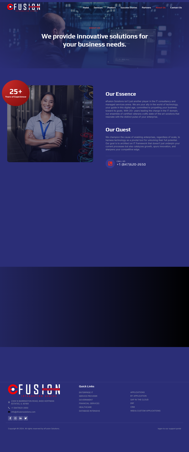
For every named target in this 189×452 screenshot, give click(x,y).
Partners (146, 7)
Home (86, 7)
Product (111, 7)
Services (98, 7)
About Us (160, 7)
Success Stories (129, 7)
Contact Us (176, 7)
